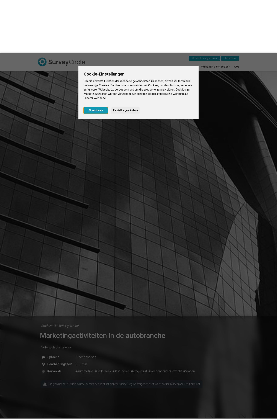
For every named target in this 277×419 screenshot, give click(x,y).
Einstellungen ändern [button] (125, 57)
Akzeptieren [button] (96, 57)
